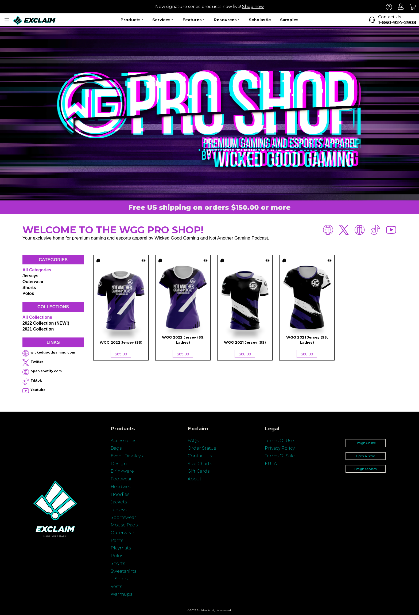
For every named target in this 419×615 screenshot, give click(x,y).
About (194, 478)
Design (119, 463)
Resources (226, 20)
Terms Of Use (279, 440)
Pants (117, 540)
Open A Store (365, 456)
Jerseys (30, 276)
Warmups (121, 594)
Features (193, 20)
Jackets (119, 501)
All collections (37, 317)
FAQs (193, 440)
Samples (289, 19)
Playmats (121, 548)
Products (132, 20)
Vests (116, 586)
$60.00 (245, 354)
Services (162, 20)
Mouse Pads (124, 524)
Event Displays (127, 455)
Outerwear (33, 281)
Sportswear (123, 517)
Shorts (29, 287)
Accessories (123, 440)
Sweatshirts (123, 571)
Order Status (202, 448)
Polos (28, 293)
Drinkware (122, 471)
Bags (116, 448)
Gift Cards (199, 471)
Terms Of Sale (280, 455)
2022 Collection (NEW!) (45, 323)
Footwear (121, 478)
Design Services (365, 469)
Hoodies (120, 494)
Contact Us (200, 455)
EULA (271, 463)
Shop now (253, 6)
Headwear (122, 486)
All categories (36, 270)
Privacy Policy (280, 448)
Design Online (365, 443)
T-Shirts (119, 578)
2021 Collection (38, 329)
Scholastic (260, 19)
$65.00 (121, 354)
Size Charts (200, 463)
